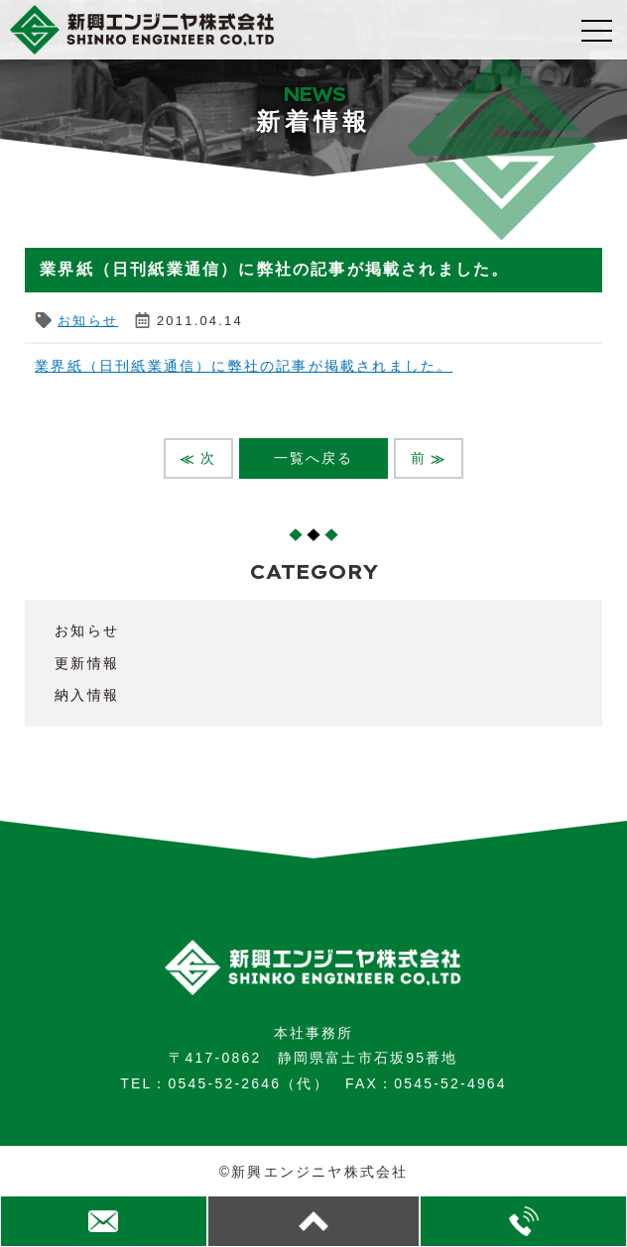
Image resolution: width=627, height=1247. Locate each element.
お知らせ (88, 320)
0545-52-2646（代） (249, 1083)
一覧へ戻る (314, 458)
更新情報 (87, 663)
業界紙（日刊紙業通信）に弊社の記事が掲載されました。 (243, 366)
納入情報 (87, 695)
